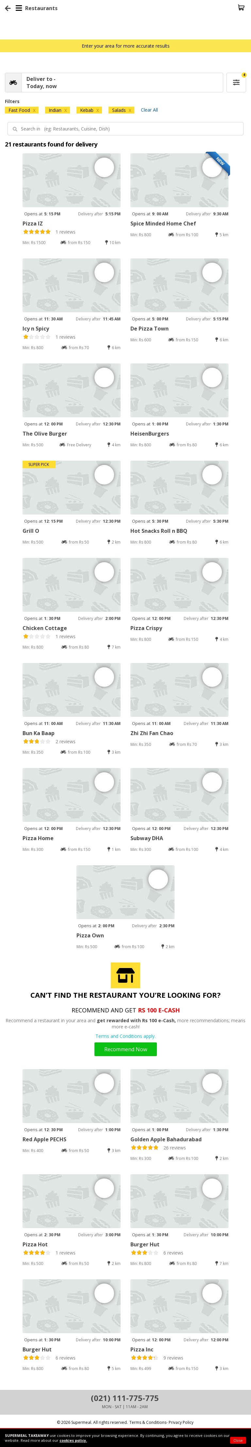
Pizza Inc (141, 1349)
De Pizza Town (149, 328)
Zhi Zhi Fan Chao (151, 733)
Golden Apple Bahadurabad (166, 1139)
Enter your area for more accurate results (126, 46)
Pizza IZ (33, 223)
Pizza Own (90, 935)
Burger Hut (144, 1244)
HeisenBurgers (149, 433)
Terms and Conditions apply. (125, 1036)
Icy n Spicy (36, 328)
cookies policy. (73, 1440)
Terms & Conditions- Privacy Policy (161, 1422)
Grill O (31, 530)
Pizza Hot (35, 1244)
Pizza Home (38, 838)
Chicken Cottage (45, 628)
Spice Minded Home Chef (163, 223)
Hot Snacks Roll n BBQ (158, 530)
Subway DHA (146, 838)
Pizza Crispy (146, 628)
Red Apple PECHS (44, 1139)
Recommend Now (125, 1049)
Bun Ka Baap (39, 733)
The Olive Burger (45, 433)
